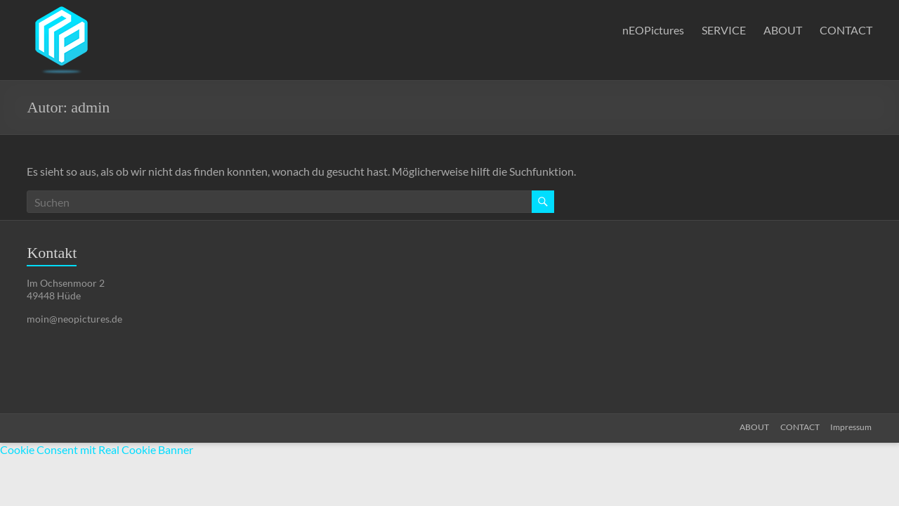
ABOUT (782, 30)
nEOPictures (653, 30)
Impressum (851, 427)
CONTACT (846, 30)
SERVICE (724, 30)
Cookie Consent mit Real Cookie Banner (96, 449)
